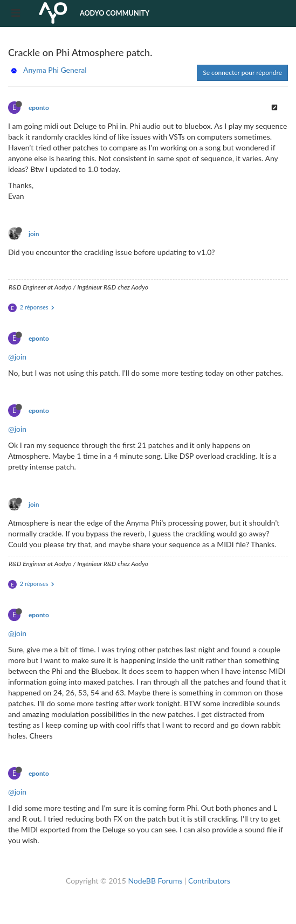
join (34, 234)
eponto (39, 108)
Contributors (209, 880)
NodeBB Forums (155, 880)
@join (17, 356)
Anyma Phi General (54, 69)
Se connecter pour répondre (242, 72)
